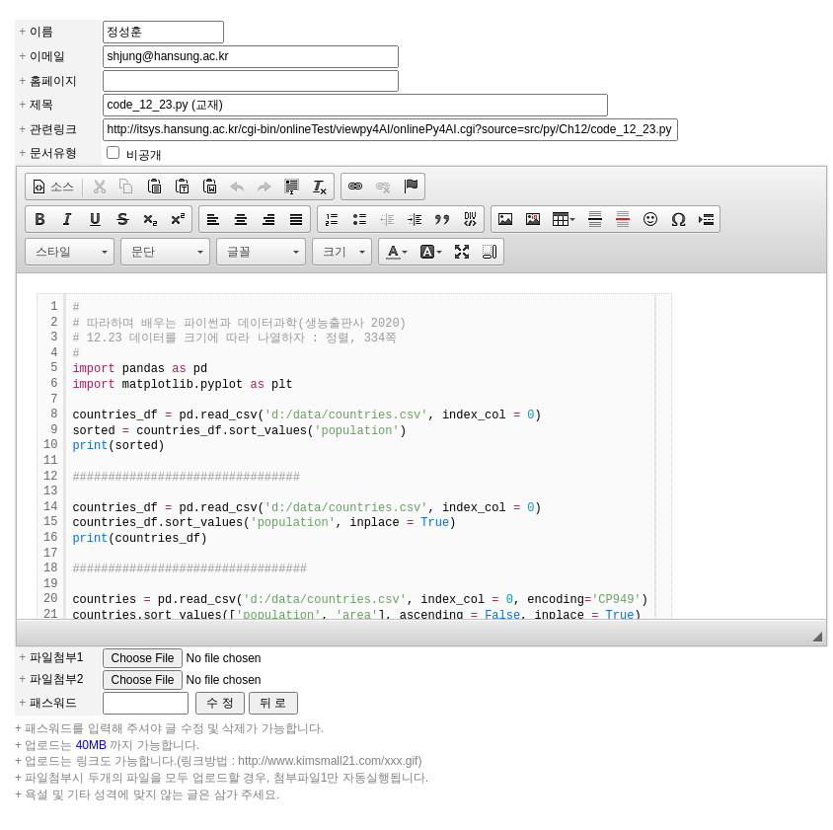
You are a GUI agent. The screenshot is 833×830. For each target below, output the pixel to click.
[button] (53, 186)
